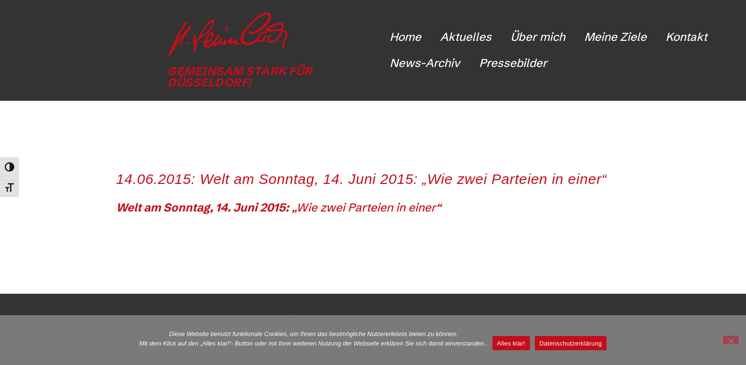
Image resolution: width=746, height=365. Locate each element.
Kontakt (686, 37)
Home (405, 37)
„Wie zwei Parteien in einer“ (279, 207)
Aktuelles (465, 37)
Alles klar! (511, 343)
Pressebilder (513, 63)
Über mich (537, 37)
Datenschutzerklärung (571, 343)
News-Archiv (425, 63)
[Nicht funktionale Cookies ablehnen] (731, 340)
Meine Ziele (615, 37)
